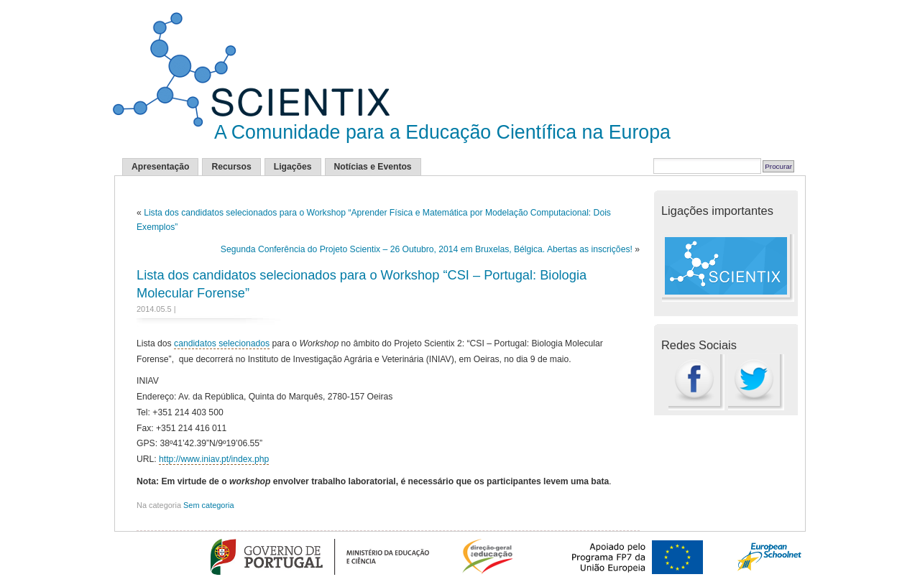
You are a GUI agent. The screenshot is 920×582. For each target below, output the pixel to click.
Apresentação (160, 167)
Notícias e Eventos (373, 167)
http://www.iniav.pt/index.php (214, 459)
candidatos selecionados (222, 343)
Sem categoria (208, 505)
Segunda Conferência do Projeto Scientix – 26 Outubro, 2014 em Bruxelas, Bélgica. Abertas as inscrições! (426, 249)
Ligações (293, 167)
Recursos (231, 167)
